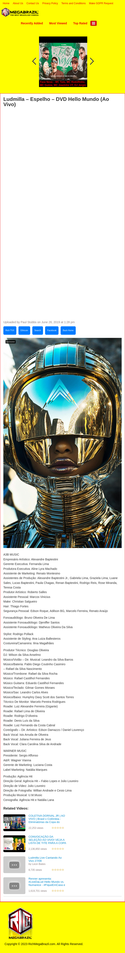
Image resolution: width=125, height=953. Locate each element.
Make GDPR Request (101, 3)
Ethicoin (24, 330)
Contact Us (32, 3)
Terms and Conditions (73, 3)
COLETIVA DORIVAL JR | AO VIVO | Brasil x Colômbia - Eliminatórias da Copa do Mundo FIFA (47, 820)
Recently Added (32, 23)
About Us (18, 3)
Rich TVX (9, 330)
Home (6, 3)
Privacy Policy (50, 3)
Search (37, 330)
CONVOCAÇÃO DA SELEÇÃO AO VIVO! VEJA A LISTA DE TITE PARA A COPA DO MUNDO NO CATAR (47, 841)
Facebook (51, 330)
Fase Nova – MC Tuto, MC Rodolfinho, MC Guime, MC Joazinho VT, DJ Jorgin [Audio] (63, 85)
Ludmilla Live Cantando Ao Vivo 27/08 (45, 859)
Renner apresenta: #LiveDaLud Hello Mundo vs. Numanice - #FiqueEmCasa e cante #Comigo (47, 883)
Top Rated (80, 23)
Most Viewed (58, 23)
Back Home (68, 330)
